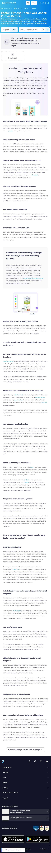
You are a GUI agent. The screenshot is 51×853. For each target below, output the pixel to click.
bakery (27, 482)
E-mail (13, 30)
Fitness (26, 8)
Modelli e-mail (5, 8)
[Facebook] (29, 761)
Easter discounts (8, 361)
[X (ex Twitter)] (41, 761)
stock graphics (17, 611)
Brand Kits (16, 569)
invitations (44, 402)
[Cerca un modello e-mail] (31, 30)
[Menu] (48, 3)
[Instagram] (35, 761)
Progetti (6, 30)
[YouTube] (47, 761)
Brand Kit (35, 175)
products (26, 480)
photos (10, 131)
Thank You (17, 8)
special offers (18, 400)
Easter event (19, 395)
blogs (31, 467)
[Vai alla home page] (8, 3)
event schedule (40, 397)
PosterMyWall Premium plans (32, 278)
